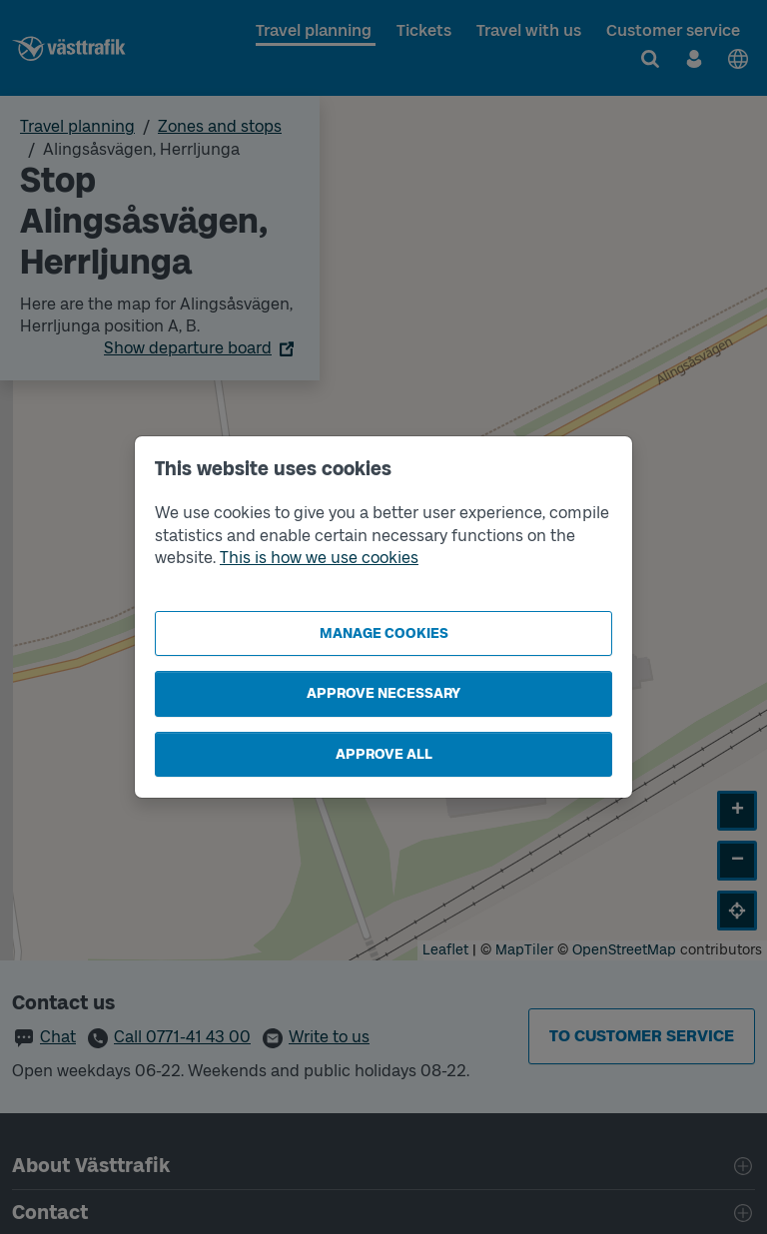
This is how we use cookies (319, 557)
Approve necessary (383, 693)
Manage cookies (384, 633)
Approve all (384, 754)
